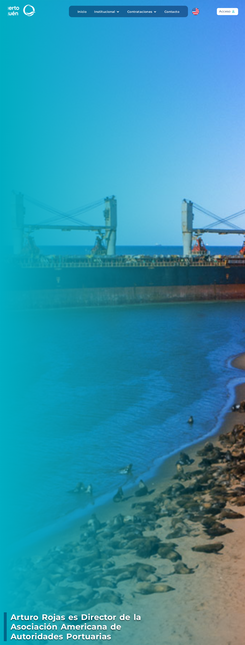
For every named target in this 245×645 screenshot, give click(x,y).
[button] (106, 12)
